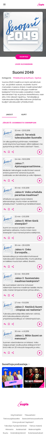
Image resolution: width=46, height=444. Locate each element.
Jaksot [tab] (9, 114)
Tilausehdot (30, 415)
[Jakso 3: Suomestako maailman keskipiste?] (23, 282)
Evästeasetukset (35, 433)
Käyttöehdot (16, 415)
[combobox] (19, 122)
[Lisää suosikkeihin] (9, 152)
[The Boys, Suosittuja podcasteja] (34, 377)
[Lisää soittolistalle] (5, 152)
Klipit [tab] (24, 114)
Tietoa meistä (35, 426)
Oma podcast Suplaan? (23, 422)
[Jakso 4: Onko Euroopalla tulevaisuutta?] (23, 253)
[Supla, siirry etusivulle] (23, 404)
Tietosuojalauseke (11, 418)
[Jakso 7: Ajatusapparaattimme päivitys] (23, 167)
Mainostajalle (35, 429)
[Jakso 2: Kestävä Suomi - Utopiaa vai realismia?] (23, 310)
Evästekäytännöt (18, 433)
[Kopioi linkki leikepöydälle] (13, 152)
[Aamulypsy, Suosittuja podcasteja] (12, 377)
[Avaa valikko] (4, 4)
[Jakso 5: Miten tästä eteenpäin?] (23, 224)
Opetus (38, 78)
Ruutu (5, 433)
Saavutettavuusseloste (32, 418)
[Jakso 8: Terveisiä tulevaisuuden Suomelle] (23, 138)
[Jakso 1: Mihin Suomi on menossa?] (23, 339)
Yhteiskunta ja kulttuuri (23, 78)
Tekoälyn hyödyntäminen (15, 426)
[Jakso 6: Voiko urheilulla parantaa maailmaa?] (23, 195)
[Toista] (39, 152)
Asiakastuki (21, 429)
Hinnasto (9, 429)
